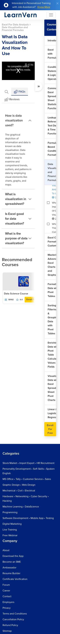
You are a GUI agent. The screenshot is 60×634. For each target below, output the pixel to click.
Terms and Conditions (15, 613)
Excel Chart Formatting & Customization (52, 241)
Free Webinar (10, 535)
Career (6, 590)
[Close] (57, 3)
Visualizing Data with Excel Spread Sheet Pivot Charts (52, 388)
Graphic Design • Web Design (19, 484)
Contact (7, 596)
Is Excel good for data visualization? (14, 218)
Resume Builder (11, 573)
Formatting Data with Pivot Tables (52, 290)
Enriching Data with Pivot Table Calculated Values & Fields (52, 354)
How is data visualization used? (14, 120)
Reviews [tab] (12, 99)
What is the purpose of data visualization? (16, 238)
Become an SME (12, 561)
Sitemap (7, 631)
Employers (8, 602)
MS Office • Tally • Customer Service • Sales (27, 479)
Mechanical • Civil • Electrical (19, 490)
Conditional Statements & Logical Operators (52, 73)
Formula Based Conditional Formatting (52, 148)
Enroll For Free (33, 299)
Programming (10, 512)
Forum (6, 584)
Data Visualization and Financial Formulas (52, 172)
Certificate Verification (15, 579)
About (6, 550)
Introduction (52, 40)
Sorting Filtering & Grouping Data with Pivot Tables (52, 319)
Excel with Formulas (52, 53)
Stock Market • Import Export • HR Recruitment (28, 463)
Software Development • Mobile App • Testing (28, 518)
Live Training (10, 529)
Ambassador (9, 567)
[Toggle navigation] (51, 15)
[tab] (6, 92)
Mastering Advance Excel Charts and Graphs (52, 265)
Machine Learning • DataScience (21, 506)
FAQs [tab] (19, 92)
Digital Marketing (12, 524)
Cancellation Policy (13, 619)
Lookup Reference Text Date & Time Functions (52, 125)
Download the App (13, 556)
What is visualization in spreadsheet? (15, 199)
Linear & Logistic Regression (52, 413)
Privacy (7, 608)
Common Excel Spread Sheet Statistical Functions (52, 98)
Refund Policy (10, 625)
